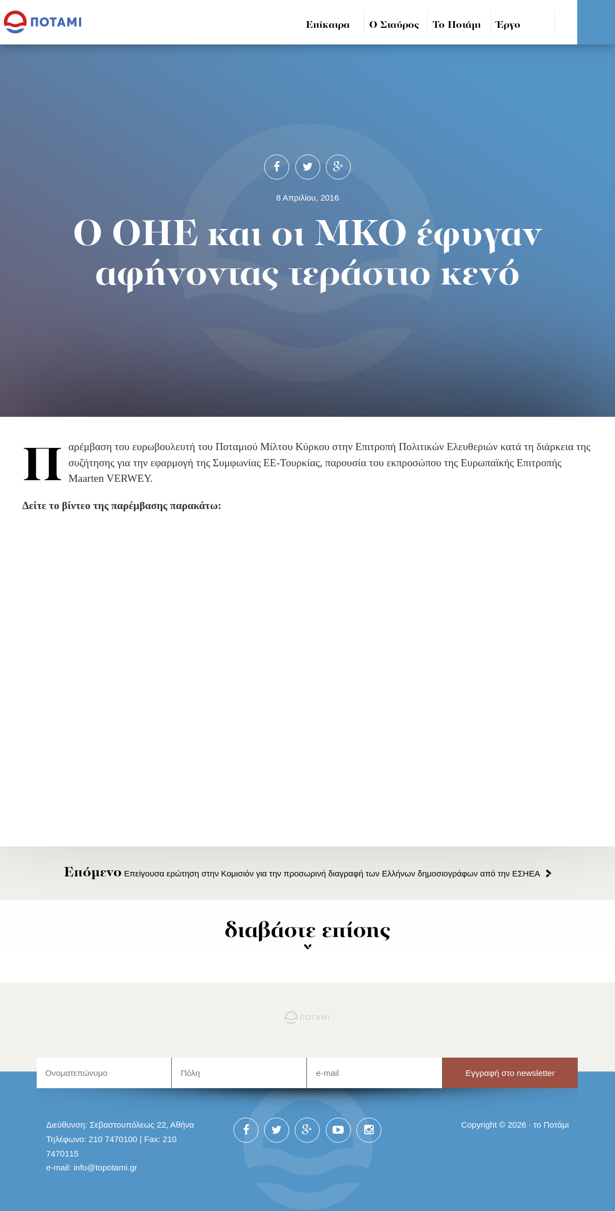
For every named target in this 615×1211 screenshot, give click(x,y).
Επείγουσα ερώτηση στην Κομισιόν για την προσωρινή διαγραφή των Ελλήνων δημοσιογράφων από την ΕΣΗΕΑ (302, 873)
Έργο (508, 25)
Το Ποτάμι (457, 25)
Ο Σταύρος (394, 25)
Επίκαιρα (328, 25)
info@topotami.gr (105, 1167)
